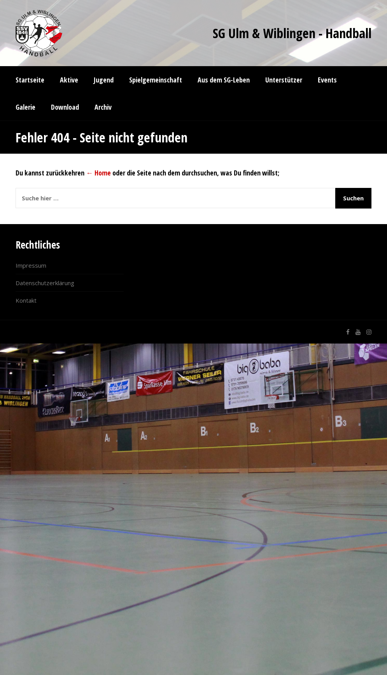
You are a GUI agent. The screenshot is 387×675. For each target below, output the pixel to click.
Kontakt (26, 300)
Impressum (31, 265)
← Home (98, 172)
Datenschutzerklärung (45, 283)
